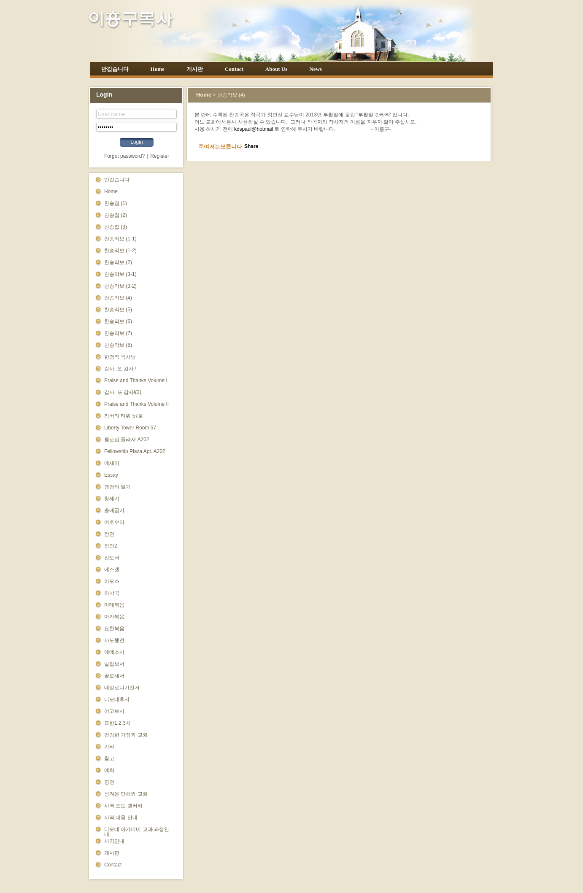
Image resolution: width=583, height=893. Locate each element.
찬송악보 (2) (118, 262)
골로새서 (114, 676)
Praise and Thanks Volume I (135, 380)
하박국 (111, 593)
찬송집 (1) (115, 203)
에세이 (111, 463)
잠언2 (110, 546)
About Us (276, 69)
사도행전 (114, 640)
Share (251, 146)
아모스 (111, 581)
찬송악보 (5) (118, 310)
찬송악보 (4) (118, 298)
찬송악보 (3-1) (120, 274)
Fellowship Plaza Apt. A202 (134, 451)
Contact (234, 69)
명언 (109, 782)
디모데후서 (117, 699)
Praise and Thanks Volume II (136, 404)
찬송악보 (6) (118, 321)
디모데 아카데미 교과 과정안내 (136, 831)
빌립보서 (114, 664)
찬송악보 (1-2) (120, 251)
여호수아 (114, 522)
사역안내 (114, 841)
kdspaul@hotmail (253, 129)
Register (159, 156)
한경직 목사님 (120, 357)
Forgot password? (124, 156)
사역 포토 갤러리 (123, 806)
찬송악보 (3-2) (120, 286)
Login (136, 142)
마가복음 (114, 617)
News (315, 69)
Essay (111, 475)
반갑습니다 (115, 69)
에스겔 (111, 569)
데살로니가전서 (122, 688)
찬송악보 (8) (118, 345)
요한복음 (114, 628)
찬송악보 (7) (118, 333)
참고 (109, 758)
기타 (109, 747)
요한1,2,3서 (117, 723)
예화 (109, 770)
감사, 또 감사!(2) (122, 392)
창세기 (111, 499)
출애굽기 (114, 510)
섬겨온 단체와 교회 (126, 794)
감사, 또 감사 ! (120, 369)
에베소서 (114, 652)
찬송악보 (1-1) (120, 239)
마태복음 (114, 605)
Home (158, 69)
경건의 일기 (117, 487)
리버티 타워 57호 (123, 416)
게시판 (194, 69)
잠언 (109, 534)
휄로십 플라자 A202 (126, 439)
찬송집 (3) (115, 227)
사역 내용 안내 (121, 817)
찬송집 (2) (115, 215)
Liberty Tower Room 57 (130, 428)
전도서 (111, 558)
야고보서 (114, 711)
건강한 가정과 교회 (126, 735)
